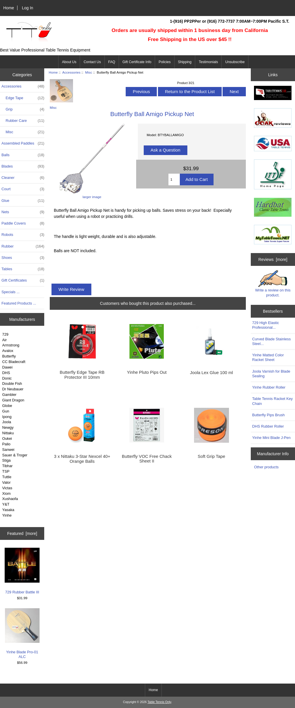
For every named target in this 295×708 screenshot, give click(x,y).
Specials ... (10, 292)
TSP (6, 471)
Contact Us (92, 62)
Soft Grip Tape (211, 456)
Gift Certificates (22, 280)
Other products (266, 467)
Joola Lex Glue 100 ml (211, 372)
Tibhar (7, 466)
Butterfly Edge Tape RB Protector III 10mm (82, 374)
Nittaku (8, 433)
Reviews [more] (272, 259)
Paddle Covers (22, 223)
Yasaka (8, 510)
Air (4, 340)
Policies (164, 62)
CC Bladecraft (13, 362)
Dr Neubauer (13, 389)
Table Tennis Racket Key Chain (272, 400)
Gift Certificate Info (136, 62)
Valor (6, 482)
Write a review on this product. (273, 283)
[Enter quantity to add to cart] (174, 179)
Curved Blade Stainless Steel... (271, 341)
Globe (7, 405)
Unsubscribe (235, 62)
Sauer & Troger (14, 455)
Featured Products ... (18, 303)
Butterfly (9, 356)
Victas (7, 488)
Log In (27, 8)
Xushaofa (10, 499)
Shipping (185, 62)
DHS (6, 373)
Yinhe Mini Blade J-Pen (271, 437)
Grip (22, 109)
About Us (69, 62)
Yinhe (7, 515)
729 (5, 334)
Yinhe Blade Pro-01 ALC (22, 633)
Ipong (7, 417)
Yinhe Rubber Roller (268, 387)
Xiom (6, 493)
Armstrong (10, 345)
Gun (5, 411)
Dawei (7, 367)
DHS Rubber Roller (268, 426)
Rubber (22, 246)
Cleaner (22, 177)
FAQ (111, 62)
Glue (22, 200)
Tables (22, 269)
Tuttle (6, 477)
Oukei (7, 438)
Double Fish (12, 383)
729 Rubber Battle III (22, 571)
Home (8, 8)
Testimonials (208, 62)
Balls (22, 155)
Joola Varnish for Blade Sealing (271, 373)
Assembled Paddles (22, 143)
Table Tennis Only (159, 702)
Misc (88, 72)
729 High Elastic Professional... (265, 325)
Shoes (22, 257)
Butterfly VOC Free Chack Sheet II (147, 458)
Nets (22, 212)
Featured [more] (22, 533)
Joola (6, 422)
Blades (22, 166)
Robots (22, 234)
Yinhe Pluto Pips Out (146, 372)
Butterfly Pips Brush (268, 415)
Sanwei (8, 449)
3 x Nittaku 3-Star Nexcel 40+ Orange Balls (82, 458)
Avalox (7, 350)
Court (22, 189)
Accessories (71, 72)
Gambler (9, 394)
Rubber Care (22, 120)
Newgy (8, 427)
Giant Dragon (13, 400)
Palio (6, 444)
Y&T (6, 504)
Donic (7, 378)
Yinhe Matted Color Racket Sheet (268, 357)
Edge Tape (22, 98)
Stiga (6, 460)
